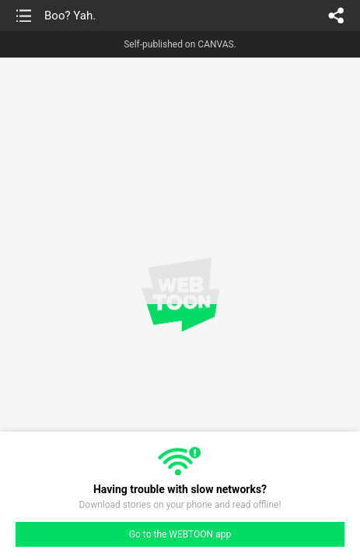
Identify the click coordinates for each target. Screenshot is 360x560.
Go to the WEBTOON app (180, 534)
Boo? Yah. (70, 16)
